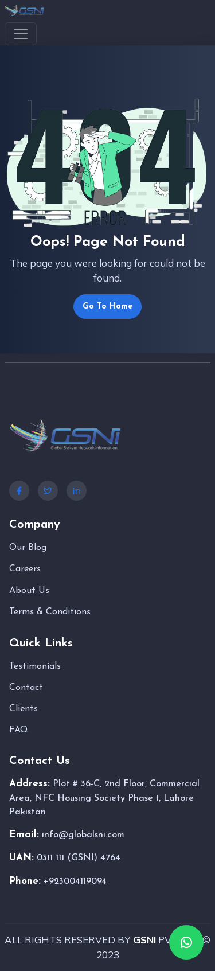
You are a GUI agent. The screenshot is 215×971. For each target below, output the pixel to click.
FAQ (18, 730)
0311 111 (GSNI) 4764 (78, 858)
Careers (25, 569)
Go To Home (107, 306)
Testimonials (35, 666)
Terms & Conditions (50, 612)
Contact (26, 687)
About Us (29, 590)
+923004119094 (75, 881)
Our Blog (27, 547)
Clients (23, 708)
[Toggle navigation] (21, 33)
